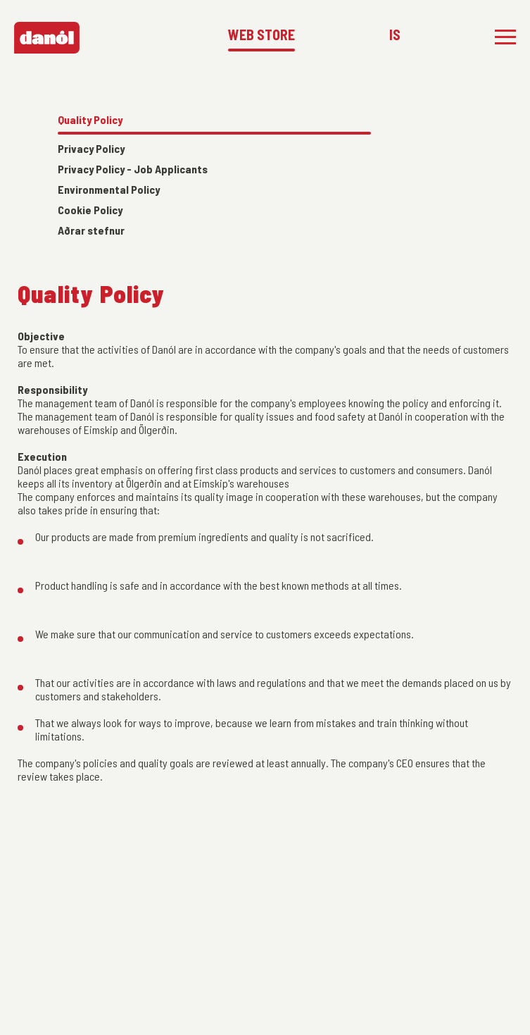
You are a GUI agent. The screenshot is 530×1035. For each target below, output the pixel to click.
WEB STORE (261, 34)
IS (394, 34)
